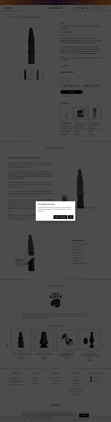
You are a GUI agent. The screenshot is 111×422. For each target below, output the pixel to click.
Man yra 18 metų (60, 217)
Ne (71, 217)
